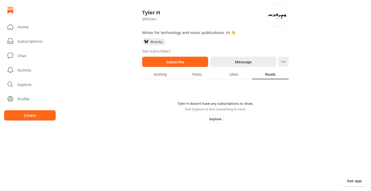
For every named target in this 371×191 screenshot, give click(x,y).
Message (243, 61)
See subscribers (156, 51)
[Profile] (30, 99)
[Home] (10, 10)
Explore (215, 119)
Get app (354, 180)
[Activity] (30, 70)
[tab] (160, 74)
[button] (30, 27)
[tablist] (215, 74)
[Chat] (30, 55)
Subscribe (175, 61)
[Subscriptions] (30, 41)
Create (30, 115)
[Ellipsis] (283, 62)
